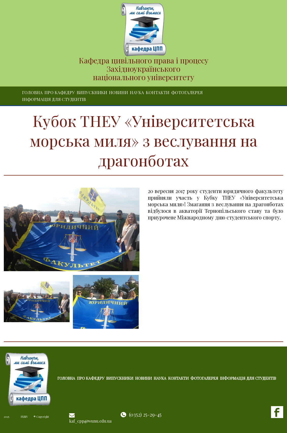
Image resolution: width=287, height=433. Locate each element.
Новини (118, 92)
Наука (137, 92)
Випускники (92, 92)
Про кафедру (59, 92)
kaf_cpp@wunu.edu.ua (90, 421)
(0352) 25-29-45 (145, 414)
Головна (32, 92)
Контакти (157, 92)
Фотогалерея (187, 92)
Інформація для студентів (54, 99)
